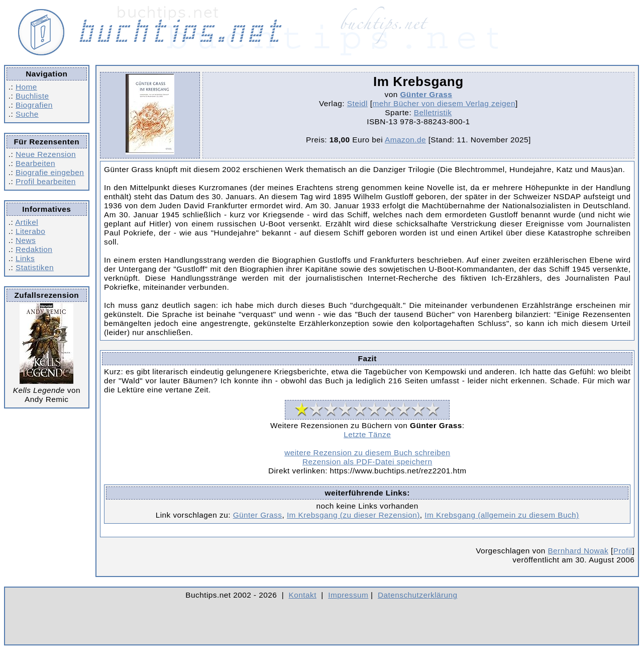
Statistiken (35, 267)
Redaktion (34, 249)
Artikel (26, 222)
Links (25, 258)
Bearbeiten (35, 163)
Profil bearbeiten (46, 181)
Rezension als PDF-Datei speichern (367, 461)
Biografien (34, 105)
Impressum (348, 595)
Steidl (357, 103)
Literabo (30, 231)
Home (26, 87)
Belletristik (433, 112)
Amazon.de (405, 139)
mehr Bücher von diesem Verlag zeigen (443, 103)
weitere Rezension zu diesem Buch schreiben (367, 452)
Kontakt (302, 595)
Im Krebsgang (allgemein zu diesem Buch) (501, 515)
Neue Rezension (46, 154)
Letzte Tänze (367, 434)
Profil (622, 550)
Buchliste (32, 96)
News (26, 240)
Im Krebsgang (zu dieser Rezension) (353, 515)
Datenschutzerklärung (418, 595)
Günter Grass (426, 94)
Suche (27, 114)
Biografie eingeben (50, 172)
